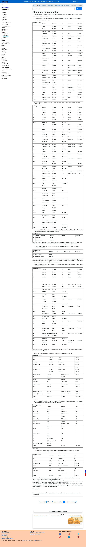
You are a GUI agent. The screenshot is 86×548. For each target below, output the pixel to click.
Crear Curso (56, 1)
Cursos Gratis (5, 7)
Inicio (2, 5)
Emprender (5, 34)
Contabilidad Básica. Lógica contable (62, 5)
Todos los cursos (5, 9)
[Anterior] (53, 502)
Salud (2, 46)
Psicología (3, 59)
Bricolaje (3, 56)
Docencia (3, 51)
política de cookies (39, 540)
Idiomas (3, 10)
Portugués (5, 19)
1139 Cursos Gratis (26, 1)
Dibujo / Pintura (4, 49)
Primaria (3, 62)
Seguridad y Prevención (6, 75)
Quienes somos (4, 534)
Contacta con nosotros (35, 534)
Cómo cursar (36, 1)
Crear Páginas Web (7, 22)
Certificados (4, 535)
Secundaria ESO (4, 63)
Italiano (4, 17)
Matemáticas (6, 42)
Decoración (3, 52)
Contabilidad (5, 35)
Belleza (3, 54)
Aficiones (3, 45)
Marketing (5, 37)
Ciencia (3, 40)
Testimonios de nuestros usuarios (37, 532)
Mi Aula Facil (75, 1)
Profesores (51, 1)
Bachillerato (4, 72)
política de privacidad (32, 540)
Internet (3, 27)
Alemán (4, 16)
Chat (32, 1)
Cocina (2, 38)
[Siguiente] (71, 502)
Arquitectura (4, 78)
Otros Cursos (4, 77)
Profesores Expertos (5, 537)
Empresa (3, 32)
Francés (4, 14)
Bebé (2, 57)
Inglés (4, 12)
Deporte (3, 48)
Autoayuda (3, 30)
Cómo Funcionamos (5, 532)
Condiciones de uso (25, 540)
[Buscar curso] (53, 8)
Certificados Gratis (44, 1)
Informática (3, 21)
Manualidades (4, 29)
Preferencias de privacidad (7, 538)
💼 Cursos (39, 5)
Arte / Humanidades (5, 43)
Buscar (79, 8)
